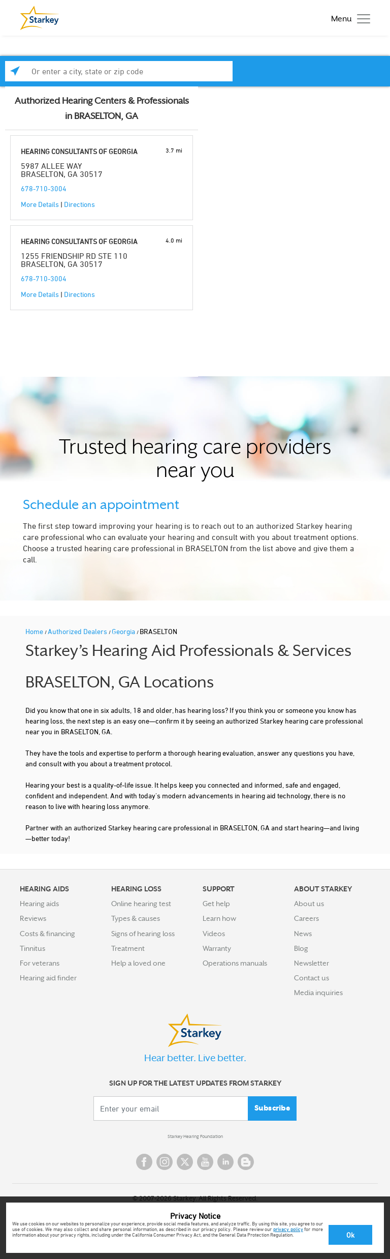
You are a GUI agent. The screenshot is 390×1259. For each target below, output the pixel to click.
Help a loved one (138, 963)
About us (309, 904)
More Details (40, 204)
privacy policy (288, 1229)
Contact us (311, 978)
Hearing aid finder (48, 978)
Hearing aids (39, 904)
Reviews (33, 918)
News (303, 934)
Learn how (219, 918)
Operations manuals (235, 963)
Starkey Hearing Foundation (195, 1136)
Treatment (128, 948)
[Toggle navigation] (348, 18)
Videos (214, 934)
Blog (301, 948)
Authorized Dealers (78, 631)
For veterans (39, 963)
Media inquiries (318, 992)
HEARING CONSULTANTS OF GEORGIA (79, 151)
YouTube (205, 1162)
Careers (306, 918)
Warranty (217, 948)
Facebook (144, 1162)
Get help (216, 904)
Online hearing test (141, 904)
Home (35, 631)
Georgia (124, 631)
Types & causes (135, 918)
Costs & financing (47, 934)
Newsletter (311, 963)
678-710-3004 (44, 188)
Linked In (225, 1162)
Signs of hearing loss (143, 934)
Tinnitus (32, 948)
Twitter (185, 1162)
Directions (79, 204)
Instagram (164, 1162)
